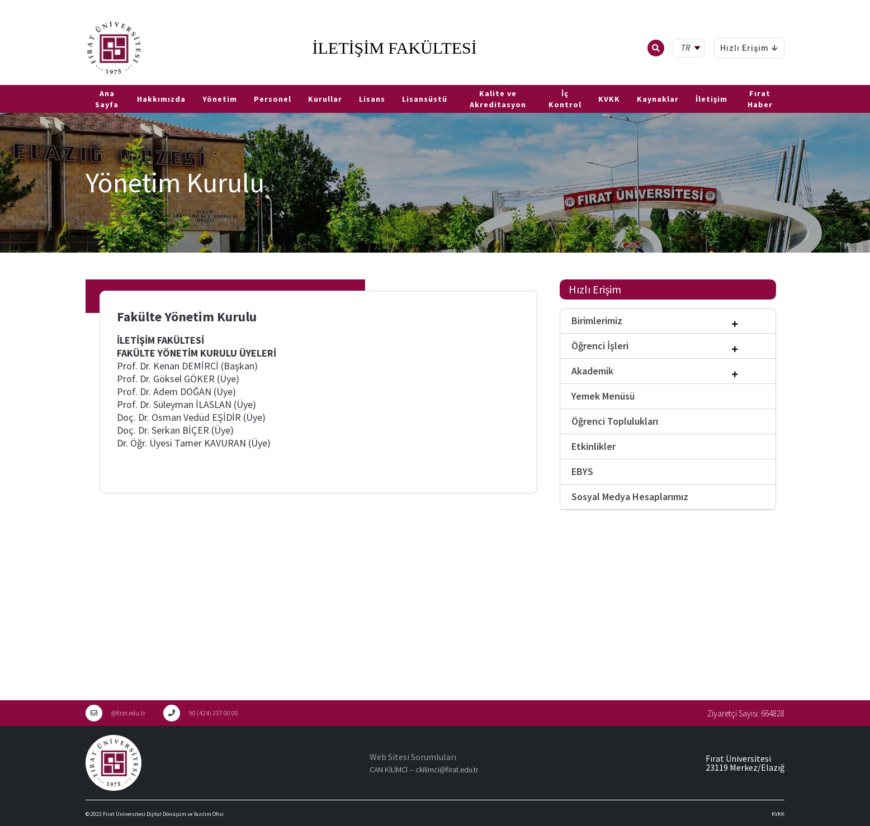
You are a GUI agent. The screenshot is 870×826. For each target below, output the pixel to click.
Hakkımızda (161, 99)
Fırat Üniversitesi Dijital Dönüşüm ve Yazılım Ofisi (163, 814)
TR (5, 80)
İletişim (711, 99)
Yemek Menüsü (603, 396)
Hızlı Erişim (749, 48)
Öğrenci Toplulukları (614, 421)
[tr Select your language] (691, 48)
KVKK (609, 99)
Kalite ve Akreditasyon (498, 99)
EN (20, 80)
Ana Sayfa (107, 99)
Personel (272, 99)
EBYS (582, 471)
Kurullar (325, 99)
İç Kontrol (565, 99)
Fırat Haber (760, 99)
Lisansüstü (424, 99)
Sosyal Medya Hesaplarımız (629, 496)
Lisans (372, 99)
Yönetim (219, 99)
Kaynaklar (658, 99)
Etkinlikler (593, 446)
